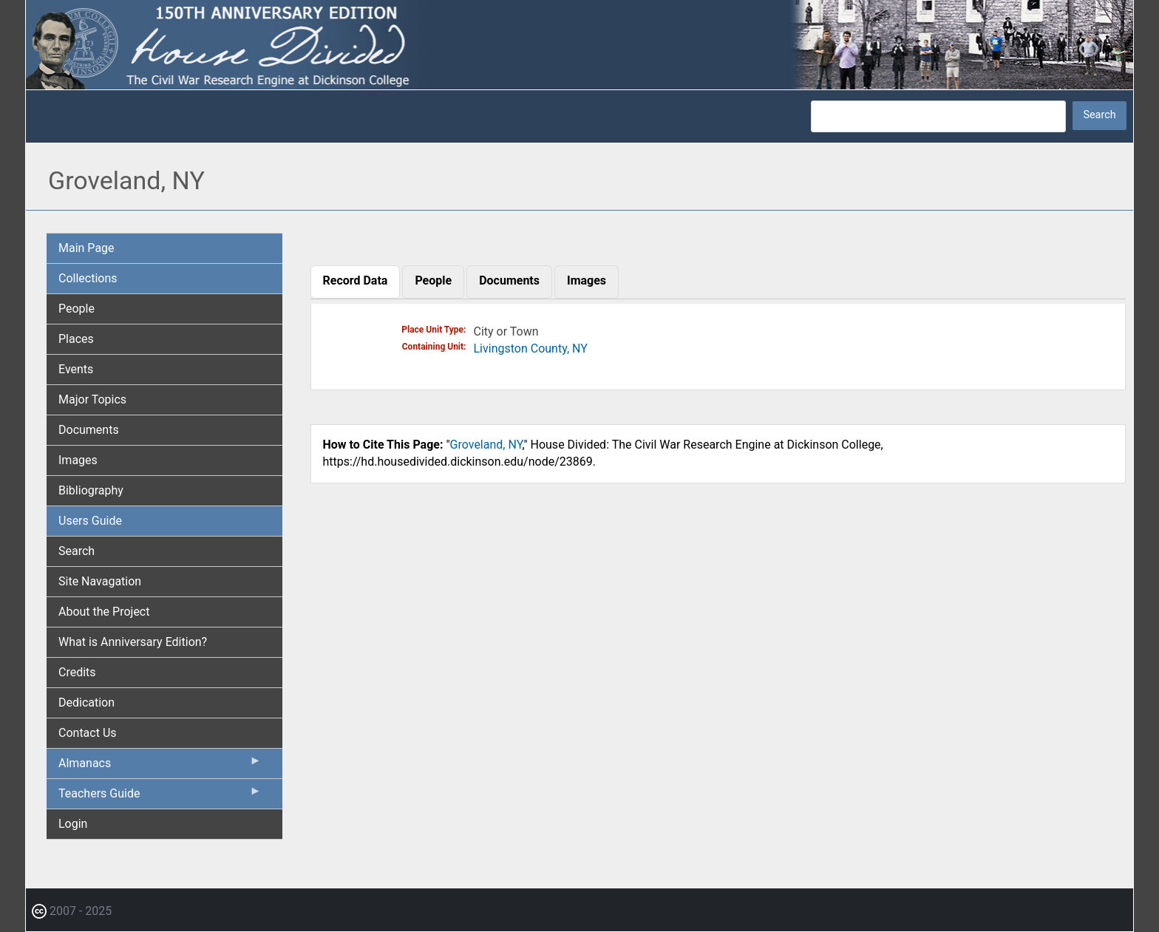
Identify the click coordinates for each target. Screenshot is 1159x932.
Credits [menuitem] (77, 672)
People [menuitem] (76, 309)
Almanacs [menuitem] (160, 766)
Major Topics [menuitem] (92, 399)
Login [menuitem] (72, 824)
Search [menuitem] (76, 551)
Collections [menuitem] (88, 278)
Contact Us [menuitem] (87, 733)
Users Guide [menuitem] (90, 521)
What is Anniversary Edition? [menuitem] (132, 642)
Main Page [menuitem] (86, 248)
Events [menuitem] (75, 369)
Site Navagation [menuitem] (99, 581)
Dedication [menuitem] (86, 702)
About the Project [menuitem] (103, 612)
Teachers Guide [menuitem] (160, 797)
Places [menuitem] (76, 339)
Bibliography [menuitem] (90, 490)
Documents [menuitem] (88, 430)
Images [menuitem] (78, 460)
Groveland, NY (486, 445)
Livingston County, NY (531, 348)
